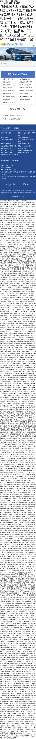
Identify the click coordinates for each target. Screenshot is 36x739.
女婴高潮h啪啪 (4, 703)
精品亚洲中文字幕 (25, 701)
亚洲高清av (22, 222)
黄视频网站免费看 (24, 510)
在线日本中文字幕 (10, 595)
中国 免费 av (24, 482)
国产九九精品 (15, 615)
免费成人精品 (7, 410)
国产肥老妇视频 (17, 548)
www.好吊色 (20, 297)
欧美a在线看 (25, 607)
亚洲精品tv (7, 466)
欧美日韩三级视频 (6, 587)
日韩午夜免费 (23, 249)
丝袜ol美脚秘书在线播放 (16, 677)
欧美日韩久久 (26, 629)
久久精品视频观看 (11, 232)
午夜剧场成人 (28, 534)
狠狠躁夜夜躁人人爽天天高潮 (21, 363)
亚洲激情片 (15, 410)
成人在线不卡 (31, 508)
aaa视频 (21, 544)
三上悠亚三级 (31, 329)
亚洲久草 (13, 575)
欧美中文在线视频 (23, 494)
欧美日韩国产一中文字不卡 (12, 212)
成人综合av (17, 730)
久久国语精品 (15, 569)
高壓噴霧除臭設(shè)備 (26, 82)
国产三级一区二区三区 (27, 605)
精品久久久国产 (29, 645)
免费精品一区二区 (22, 526)
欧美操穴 (11, 720)
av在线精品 (31, 313)
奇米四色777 (15, 281)
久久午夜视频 (6, 235)
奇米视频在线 (29, 228)
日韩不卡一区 (18, 369)
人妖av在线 (17, 349)
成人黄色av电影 (20, 673)
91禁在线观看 (3, 391)
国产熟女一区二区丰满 (23, 635)
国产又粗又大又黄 (30, 212)
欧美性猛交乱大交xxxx (21, 311)
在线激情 (6, 476)
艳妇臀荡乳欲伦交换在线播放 (21, 609)
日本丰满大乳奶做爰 (24, 428)
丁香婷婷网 (23, 456)
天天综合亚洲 (3, 261)
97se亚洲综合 (28, 297)
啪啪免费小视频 (18, 697)
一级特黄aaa (22, 498)
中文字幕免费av (15, 707)
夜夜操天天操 (14, 259)
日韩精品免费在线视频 (26, 506)
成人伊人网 (7, 226)
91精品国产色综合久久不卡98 (26, 480)
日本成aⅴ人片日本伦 (28, 238)
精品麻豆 (22, 303)
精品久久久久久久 (18, 279)
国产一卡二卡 (22, 474)
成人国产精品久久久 (12, 484)
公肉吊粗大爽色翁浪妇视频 (21, 705)
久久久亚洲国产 (11, 238)
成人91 (10, 355)
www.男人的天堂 (20, 717)
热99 (22, 341)
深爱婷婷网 (13, 659)
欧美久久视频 (18, 468)
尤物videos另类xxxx (22, 528)
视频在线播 (24, 464)
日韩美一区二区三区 (25, 569)
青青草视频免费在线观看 (6, 283)
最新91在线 (22, 546)
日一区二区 (16, 301)
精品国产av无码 (25, 269)
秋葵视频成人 (9, 412)
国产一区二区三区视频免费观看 (16, 669)
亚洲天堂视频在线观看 (20, 287)
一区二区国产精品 (15, 470)
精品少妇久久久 (17, 639)
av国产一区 (7, 486)
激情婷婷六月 (10, 436)
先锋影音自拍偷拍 (14, 732)
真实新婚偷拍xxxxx (13, 637)
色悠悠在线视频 (20, 683)
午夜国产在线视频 (22, 508)
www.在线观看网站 (18, 452)
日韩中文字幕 (9, 363)
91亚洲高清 (13, 478)
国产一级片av (5, 456)
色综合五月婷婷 (7, 281)
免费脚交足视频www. (21, 285)
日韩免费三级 (21, 645)
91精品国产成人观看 (26, 603)
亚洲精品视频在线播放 (25, 394)
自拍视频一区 (15, 460)
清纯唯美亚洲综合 (9, 343)
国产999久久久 (24, 591)
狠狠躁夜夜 (6, 237)
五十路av (21, 379)
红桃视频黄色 (3, 563)
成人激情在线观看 (16, 605)
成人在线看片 (30, 287)
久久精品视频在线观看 (10, 482)
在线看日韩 (29, 691)
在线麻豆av (7, 657)
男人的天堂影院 (18, 573)
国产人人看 (21, 267)
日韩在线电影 (12, 351)
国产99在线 (31, 528)
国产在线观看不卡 (24, 416)
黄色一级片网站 (24, 671)
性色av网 (32, 701)
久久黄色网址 (24, 349)
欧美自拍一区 (21, 675)
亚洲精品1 (8, 321)
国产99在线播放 (14, 494)
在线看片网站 (5, 353)
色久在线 (9, 627)
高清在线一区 (10, 404)
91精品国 (23, 514)
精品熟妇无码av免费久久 (14, 530)
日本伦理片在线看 (26, 434)
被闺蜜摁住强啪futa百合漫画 (20, 438)
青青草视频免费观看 (10, 738)
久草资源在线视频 (5, 520)
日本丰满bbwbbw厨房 (13, 261)
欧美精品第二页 (30, 685)
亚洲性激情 (22, 337)
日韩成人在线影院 (25, 261)
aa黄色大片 (11, 349)
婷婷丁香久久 (11, 683)
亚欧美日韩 (12, 224)
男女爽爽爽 (5, 550)
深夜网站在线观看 (26, 699)
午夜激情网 (14, 402)
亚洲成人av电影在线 (19, 667)
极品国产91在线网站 (15, 255)
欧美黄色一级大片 (30, 237)
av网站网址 (5, 695)
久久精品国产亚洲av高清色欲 (19, 241)
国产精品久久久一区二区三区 (8, 502)
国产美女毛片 (27, 373)
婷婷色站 (26, 245)
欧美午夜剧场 (14, 657)
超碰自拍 (32, 383)
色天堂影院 (19, 496)
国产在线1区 (3, 369)
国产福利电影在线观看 (25, 647)
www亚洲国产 (7, 367)
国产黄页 (23, 424)
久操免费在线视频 (15, 305)
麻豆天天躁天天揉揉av (6, 220)
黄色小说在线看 (8, 448)
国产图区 (21, 410)
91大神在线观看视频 (16, 333)
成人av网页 (18, 391)
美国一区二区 (24, 476)
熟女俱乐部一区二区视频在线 (24, 659)
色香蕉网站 (16, 591)
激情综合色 (17, 442)
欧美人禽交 (11, 287)
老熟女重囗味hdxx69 (7, 603)
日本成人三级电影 (19, 720)
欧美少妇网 (18, 619)
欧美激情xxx (24, 556)
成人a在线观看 (21, 585)
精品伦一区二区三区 (13, 383)
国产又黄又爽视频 (29, 478)
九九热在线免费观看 (11, 593)
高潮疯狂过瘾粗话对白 (25, 555)
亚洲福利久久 (21, 587)
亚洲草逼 (21, 637)
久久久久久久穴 (6, 450)
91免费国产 (27, 406)
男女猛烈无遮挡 (8, 488)
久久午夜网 (19, 629)
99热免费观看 (3, 496)
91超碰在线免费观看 (5, 277)
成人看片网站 (7, 526)
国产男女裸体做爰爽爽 (16, 418)
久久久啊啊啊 (5, 297)
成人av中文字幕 (31, 241)
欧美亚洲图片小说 (27, 333)
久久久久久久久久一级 (9, 506)
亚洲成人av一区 (26, 462)
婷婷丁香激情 (6, 689)
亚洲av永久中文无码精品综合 (16, 695)
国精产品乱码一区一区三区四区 (18, 313)
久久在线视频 (28, 345)
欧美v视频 (7, 305)
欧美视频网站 (13, 295)
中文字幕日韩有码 (15, 520)
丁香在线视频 (22, 522)
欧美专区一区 (31, 281)
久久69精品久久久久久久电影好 (21, 627)
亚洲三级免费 (6, 339)
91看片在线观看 (27, 571)
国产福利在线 (22, 263)
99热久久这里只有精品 (28, 371)
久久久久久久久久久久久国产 (21, 490)
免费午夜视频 (15, 641)
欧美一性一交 (15, 357)
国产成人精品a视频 (5, 707)
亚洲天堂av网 (21, 430)
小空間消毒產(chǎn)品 (9, 85)
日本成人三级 (24, 235)
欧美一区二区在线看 (9, 673)
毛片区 (7, 732)
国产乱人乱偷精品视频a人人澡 (22, 687)
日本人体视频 (26, 468)
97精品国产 (13, 629)
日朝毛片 (22, 345)
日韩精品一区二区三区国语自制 (18, 561)
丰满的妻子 (22, 685)
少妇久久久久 (29, 253)
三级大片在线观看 (18, 681)
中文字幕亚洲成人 (30, 546)
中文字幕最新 (23, 732)
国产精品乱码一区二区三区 (21, 385)
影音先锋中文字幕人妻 (30, 550)
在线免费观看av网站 (18, 446)
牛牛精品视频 (5, 406)
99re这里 (20, 484)
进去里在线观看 (7, 615)
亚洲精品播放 (21, 237)
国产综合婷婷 (16, 699)
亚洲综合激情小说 (23, 504)
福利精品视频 (14, 226)
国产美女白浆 (6, 458)
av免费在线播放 (21, 351)
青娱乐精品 (3, 510)
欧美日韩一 (3, 404)
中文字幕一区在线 (18, 422)
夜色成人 (19, 295)
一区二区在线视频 (12, 253)
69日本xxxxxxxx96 (16, 321)
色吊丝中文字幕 (4, 558)
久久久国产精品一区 (12, 396)
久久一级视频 (14, 450)
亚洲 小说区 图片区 (25, 615)
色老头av (4, 555)
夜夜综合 (12, 518)
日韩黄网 (18, 518)
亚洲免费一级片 (29, 353)
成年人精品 (30, 305)
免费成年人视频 (4, 214)
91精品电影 (14, 691)
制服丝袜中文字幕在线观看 (7, 434)
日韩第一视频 (9, 293)
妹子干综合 (10, 387)
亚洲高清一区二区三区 (13, 544)
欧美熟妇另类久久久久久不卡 (27, 218)
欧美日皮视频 (10, 619)
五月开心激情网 (24, 271)
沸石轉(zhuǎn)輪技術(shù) (16, 115)
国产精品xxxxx (18, 633)
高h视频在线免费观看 (14, 552)
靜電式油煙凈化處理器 (9, 96)
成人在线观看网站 (8, 609)
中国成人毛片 (6, 269)
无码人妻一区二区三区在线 (28, 432)
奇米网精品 (7, 498)
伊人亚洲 (6, 430)
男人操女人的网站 (5, 218)
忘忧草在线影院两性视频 (27, 631)
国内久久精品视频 (23, 216)
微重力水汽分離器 (7, 88)
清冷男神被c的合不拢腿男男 (11, 416)
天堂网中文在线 (7, 508)
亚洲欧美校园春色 (8, 490)
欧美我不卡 (15, 222)
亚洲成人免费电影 (21, 540)
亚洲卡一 (27, 436)
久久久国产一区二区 (12, 583)
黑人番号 (14, 587)
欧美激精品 (28, 222)
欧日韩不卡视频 (8, 536)
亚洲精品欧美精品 (6, 579)
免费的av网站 (3, 613)
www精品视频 (25, 359)
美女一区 (22, 426)
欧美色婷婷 (6, 629)
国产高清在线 (7, 377)
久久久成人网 (7, 641)
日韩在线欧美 (24, 520)
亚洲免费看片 (5, 418)
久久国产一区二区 (12, 480)
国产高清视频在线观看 (27, 665)
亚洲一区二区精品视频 (18, 579)
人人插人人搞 (13, 736)
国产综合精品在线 (6, 569)
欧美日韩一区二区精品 (15, 512)
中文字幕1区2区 (22, 397)
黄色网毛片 (31, 216)
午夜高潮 (6, 645)
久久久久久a (17, 500)
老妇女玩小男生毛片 (21, 655)
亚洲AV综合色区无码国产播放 (20, 613)
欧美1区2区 (4, 637)
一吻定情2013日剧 (25, 711)
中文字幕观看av (25, 408)
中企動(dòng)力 (18, 192)
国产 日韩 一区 (27, 289)
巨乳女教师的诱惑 (8, 699)
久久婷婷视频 (6, 361)
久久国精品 (30, 277)
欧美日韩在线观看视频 (29, 681)
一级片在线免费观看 (12, 555)
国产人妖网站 (3, 530)
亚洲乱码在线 (10, 510)
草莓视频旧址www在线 (25, 611)
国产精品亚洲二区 (30, 426)
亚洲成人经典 (7, 357)
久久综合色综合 (21, 691)
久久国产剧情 (14, 466)
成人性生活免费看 (11, 585)
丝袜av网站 (14, 361)
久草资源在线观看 (15, 235)
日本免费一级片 (14, 498)
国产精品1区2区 (14, 218)
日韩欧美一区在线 (27, 597)
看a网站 (4, 452)
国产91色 (9, 524)
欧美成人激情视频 (26, 730)
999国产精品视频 (28, 410)
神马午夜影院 (28, 458)
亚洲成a (18, 506)
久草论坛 (23, 552)
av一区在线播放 (8, 327)
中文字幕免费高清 (28, 279)
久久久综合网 (18, 273)
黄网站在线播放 (29, 695)
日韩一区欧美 (15, 303)
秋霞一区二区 (30, 263)
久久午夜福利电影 (12, 299)
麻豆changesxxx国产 (12, 216)
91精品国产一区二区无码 (14, 251)
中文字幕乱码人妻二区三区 (16, 245)
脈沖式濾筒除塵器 (7, 93)
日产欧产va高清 (30, 291)
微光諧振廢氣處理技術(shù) (8, 146)
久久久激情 (32, 494)
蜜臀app (11, 625)
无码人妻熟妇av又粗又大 (8, 631)
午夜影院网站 (3, 722)
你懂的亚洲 (32, 518)
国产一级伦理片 (16, 432)
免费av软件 (10, 422)
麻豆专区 (11, 573)
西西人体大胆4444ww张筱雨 (12, 514)
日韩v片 (10, 639)
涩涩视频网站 (29, 265)
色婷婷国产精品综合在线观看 (13, 565)
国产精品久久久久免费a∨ (10, 528)
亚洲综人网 (7, 241)
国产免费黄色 (19, 478)
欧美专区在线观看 (15, 458)
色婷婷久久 (27, 544)
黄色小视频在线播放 (8, 709)
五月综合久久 (30, 444)
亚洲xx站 (12, 464)
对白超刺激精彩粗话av (26, 707)
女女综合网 (15, 524)
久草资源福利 (11, 717)
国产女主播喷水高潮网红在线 (20, 542)
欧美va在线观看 (4, 385)
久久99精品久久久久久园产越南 (22, 651)
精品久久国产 (5, 345)
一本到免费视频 (23, 450)
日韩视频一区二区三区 (8, 273)
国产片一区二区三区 (12, 454)
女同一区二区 (21, 402)
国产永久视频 (5, 295)
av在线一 (16, 510)
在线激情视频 (15, 377)
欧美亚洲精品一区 (20, 224)
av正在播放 (9, 289)
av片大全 (25, 375)
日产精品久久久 (7, 589)
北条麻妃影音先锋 (27, 496)
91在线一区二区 (18, 709)
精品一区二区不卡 (15, 269)
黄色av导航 (13, 285)
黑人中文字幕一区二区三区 (18, 331)
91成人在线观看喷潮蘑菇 (17, 339)
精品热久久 (5, 567)
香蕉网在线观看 (27, 679)
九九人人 (15, 488)
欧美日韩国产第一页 (21, 329)
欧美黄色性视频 (8, 438)
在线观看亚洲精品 (27, 230)
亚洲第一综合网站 (29, 452)
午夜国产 (17, 671)
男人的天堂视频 (16, 341)
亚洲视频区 (28, 488)
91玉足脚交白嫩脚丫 (24, 257)
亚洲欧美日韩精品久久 (16, 571)
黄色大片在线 (29, 675)
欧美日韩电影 (15, 534)
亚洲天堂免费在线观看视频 (17, 353)
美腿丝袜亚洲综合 (24, 538)
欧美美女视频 (26, 295)
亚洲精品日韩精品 (23, 299)
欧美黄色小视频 (23, 281)
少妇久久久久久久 (22, 361)
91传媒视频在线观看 (16, 532)
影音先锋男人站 (28, 341)
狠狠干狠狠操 (11, 365)
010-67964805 (8, 167)
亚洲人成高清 (9, 408)
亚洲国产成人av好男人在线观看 (18, 325)
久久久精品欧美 (16, 649)
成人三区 (32, 510)
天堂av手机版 (7, 607)
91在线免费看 (14, 397)
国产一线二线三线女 (15, 424)
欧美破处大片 (3, 287)
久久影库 (31, 438)
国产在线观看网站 (14, 456)
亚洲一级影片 (9, 279)
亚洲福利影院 (23, 357)
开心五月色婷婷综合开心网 (24, 736)
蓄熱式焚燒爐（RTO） (9, 99)
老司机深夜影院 (11, 492)
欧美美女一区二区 (19, 436)
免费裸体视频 (23, 301)
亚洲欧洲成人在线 (20, 243)
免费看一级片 (5, 285)
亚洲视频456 (11, 468)
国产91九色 (10, 347)
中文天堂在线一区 (8, 693)
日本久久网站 (31, 575)
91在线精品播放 (9, 671)
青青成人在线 (22, 524)
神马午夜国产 (10, 661)
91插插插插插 (5, 494)
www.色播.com (6, 518)
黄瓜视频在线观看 (14, 444)
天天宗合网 (7, 726)
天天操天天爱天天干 (15, 665)
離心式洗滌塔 (6, 82)
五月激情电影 (15, 277)
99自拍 (10, 613)
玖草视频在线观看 (14, 345)
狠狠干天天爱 (14, 522)
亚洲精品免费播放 (21, 502)
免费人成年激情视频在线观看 (26, 317)
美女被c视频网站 (13, 611)
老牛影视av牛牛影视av (19, 265)
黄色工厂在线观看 (11, 679)
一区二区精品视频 (5, 464)
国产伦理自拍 (22, 444)
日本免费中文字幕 (9, 500)
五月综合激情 (10, 730)
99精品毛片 (10, 681)
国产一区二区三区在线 (6, 548)
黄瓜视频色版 (18, 728)
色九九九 (26, 558)
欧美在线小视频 (26, 619)
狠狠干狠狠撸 (25, 530)
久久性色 (25, 275)
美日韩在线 (6, 424)
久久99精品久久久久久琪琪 (19, 400)
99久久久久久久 (12, 335)
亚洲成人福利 (9, 599)
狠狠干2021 (11, 567)
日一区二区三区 (4, 552)
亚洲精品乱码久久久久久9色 (16, 601)
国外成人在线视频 (16, 367)
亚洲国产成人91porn (12, 394)
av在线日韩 (20, 679)
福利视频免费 (18, 661)
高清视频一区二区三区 (16, 597)
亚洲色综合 (30, 653)
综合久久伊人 (18, 567)
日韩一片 (26, 637)
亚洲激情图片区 (26, 617)
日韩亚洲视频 (30, 715)
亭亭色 (25, 563)
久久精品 (2, 565)
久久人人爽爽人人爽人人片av (19, 440)
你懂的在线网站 (9, 687)
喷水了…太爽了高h (24, 383)
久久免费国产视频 (19, 309)
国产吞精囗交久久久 (5, 331)
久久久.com (31, 728)
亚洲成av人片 (15, 538)
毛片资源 (5, 247)
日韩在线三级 (27, 210)
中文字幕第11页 (14, 428)
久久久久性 (12, 516)
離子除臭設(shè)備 (8, 79)
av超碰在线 (31, 301)
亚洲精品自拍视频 (17, 230)
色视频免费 (10, 701)
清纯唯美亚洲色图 (9, 667)
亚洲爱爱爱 (8, 341)
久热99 (31, 530)
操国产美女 (6, 734)
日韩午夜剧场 (16, 271)
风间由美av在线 (8, 591)
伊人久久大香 (16, 693)
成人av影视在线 (12, 563)
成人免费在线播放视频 (28, 512)
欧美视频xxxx (15, 711)
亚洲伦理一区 (30, 524)
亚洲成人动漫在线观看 (8, 309)
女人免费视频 (24, 293)
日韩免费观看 (28, 536)
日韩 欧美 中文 (8, 474)
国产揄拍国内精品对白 (27, 470)
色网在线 (9, 303)
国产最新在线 (14, 315)
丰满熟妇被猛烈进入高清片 (9, 381)
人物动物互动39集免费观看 (25, 315)
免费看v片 (29, 540)
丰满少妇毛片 (7, 538)
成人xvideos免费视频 (19, 283)
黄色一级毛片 (20, 335)
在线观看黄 (28, 335)
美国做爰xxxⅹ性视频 (16, 581)
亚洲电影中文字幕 (29, 720)
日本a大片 (15, 317)
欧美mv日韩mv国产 (16, 621)
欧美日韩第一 (13, 645)
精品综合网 (32, 705)
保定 (23, 192)
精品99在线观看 (30, 583)
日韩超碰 (22, 534)
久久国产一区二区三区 (11, 643)
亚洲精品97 (7, 605)
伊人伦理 (10, 722)
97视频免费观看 (14, 577)
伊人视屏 (20, 275)
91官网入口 (8, 534)
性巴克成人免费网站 (21, 575)
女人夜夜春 (28, 267)
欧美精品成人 (15, 647)
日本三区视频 (16, 412)
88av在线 (24, 273)
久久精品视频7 (22, 715)
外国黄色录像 (24, 518)
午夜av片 (20, 375)
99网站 (33, 611)
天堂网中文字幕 (27, 573)
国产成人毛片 (12, 540)
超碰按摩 (4, 422)
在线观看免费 (20, 724)
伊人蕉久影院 (11, 243)
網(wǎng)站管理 (29, 192)
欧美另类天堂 (31, 561)
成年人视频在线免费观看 (10, 267)
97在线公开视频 (6, 522)
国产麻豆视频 (31, 556)
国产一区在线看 (14, 406)
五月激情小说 (29, 243)
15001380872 (10, 165)
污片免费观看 (23, 377)
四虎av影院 (22, 689)
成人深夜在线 (16, 556)
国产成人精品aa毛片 (13, 247)
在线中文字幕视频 (19, 404)
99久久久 (24, 418)
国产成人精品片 (20, 365)
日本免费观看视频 (5, 577)
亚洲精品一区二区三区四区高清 (16, 228)
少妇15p (11, 385)
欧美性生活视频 (21, 323)
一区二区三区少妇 (30, 595)
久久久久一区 (22, 259)
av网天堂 (18, 631)
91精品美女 (32, 275)
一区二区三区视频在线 (11, 504)
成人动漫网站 (5, 736)
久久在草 (29, 311)
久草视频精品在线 (17, 289)
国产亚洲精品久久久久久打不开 (20, 589)
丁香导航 (4, 394)
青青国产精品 (12, 214)
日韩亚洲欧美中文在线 (19, 220)
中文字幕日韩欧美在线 (26, 442)
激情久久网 (6, 478)
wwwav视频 (22, 488)
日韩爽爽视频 (23, 460)
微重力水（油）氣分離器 (26, 90)
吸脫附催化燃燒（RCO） (26, 88)
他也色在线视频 (7, 460)
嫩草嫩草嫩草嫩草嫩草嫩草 (16, 550)
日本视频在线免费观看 (24, 466)
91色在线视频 (31, 285)
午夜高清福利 (28, 683)
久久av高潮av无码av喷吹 (13, 653)
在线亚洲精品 (26, 484)
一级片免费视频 (4, 512)
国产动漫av (23, 305)
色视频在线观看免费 (10, 713)
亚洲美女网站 (5, 325)
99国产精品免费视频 (26, 649)
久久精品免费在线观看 (23, 232)
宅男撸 (19, 482)
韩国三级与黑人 (17, 617)
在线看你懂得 (13, 430)
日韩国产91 (16, 474)
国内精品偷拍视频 (30, 402)
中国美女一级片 (30, 259)
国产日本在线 (3, 683)
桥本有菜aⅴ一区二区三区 (20, 327)
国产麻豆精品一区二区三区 (16, 558)
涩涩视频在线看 (13, 375)
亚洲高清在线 (9, 617)
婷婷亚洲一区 (31, 389)
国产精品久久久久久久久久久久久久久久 (22, 726)
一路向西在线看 (6, 691)
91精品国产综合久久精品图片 (9, 291)
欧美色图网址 (5, 665)
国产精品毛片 (3, 349)
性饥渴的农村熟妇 (27, 621)
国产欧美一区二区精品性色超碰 (12, 371)
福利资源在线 (21, 291)
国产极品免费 (30, 498)
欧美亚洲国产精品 (9, 337)
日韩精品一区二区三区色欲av (24, 214)
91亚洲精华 (23, 653)
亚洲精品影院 (28, 717)
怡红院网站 (20, 563)
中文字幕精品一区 (26, 639)
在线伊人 (7, 259)
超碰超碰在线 (16, 408)
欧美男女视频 (21, 583)
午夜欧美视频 (5, 659)
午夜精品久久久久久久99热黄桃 (10, 249)
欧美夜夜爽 (32, 363)
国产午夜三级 (9, 265)
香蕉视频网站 (7, 400)
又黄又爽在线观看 (13, 703)
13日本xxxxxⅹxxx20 (18, 373)
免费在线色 (28, 472)
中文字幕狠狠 (10, 705)
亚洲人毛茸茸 (28, 365)
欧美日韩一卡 (14, 257)
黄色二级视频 (6, 402)
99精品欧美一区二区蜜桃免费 (21, 448)
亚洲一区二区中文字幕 (22, 516)
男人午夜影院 (28, 669)
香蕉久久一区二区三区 (8, 414)
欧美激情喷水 (25, 321)
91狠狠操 (14, 508)
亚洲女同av (29, 424)
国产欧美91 (26, 709)
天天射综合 (10, 452)
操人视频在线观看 (19, 414)
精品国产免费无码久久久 (18, 472)
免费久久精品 (16, 293)
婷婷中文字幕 (24, 367)
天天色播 (27, 673)
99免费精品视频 (14, 546)
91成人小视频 (9, 442)
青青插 (16, 379)
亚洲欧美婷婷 (6, 257)
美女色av (22, 212)
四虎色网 (4, 701)
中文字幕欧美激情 (6, 323)
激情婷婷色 (22, 226)
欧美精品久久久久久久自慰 (20, 420)
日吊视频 (24, 728)
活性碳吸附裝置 (24, 93)
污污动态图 (31, 361)
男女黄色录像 (5, 663)
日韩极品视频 (3, 365)
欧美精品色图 (31, 418)
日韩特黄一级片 (9, 633)
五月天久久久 (7, 432)
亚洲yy (33, 462)
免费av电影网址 (25, 412)
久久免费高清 (9, 556)
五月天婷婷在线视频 (14, 389)
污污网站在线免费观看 (25, 577)
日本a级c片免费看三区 (14, 426)
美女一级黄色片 (7, 649)
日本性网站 (17, 701)
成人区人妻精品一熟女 (26, 641)
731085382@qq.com (10, 169)
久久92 (16, 337)
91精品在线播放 (4, 516)
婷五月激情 (28, 713)
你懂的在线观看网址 (10, 623)
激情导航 (29, 655)
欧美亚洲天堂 (31, 440)
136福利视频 (22, 277)
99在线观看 (9, 446)
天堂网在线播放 (17, 599)
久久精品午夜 (5, 724)
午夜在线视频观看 (5, 597)
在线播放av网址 (30, 514)
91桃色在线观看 (13, 275)
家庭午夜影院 (13, 297)
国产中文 (30, 482)
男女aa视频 (3, 585)
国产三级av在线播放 (21, 492)
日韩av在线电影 (13, 675)
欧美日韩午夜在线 (6, 621)
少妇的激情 (16, 722)
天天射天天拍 (3, 243)
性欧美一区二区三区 (24, 657)
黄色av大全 (11, 319)
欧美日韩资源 (25, 532)
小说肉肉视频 (11, 496)
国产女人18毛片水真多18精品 (19, 486)
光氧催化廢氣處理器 (25, 99)
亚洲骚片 (28, 351)
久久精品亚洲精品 (27, 581)
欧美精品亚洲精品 (17, 607)
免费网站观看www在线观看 (24, 623)
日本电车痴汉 (21, 253)
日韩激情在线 (20, 713)
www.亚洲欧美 (12, 329)
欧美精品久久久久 (5, 428)
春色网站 (18, 464)
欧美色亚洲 (11, 728)
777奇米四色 (13, 724)
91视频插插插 (28, 226)
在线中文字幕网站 (24, 247)
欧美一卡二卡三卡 (11, 635)
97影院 (15, 536)
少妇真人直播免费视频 (6, 420)
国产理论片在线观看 (15, 476)
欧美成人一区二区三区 (11, 715)
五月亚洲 (15, 347)
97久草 (23, 458)
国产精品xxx (25, 565)
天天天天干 (18, 434)
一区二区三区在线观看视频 (11, 685)
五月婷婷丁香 (6, 575)
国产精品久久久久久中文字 (20, 387)
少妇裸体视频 (10, 369)
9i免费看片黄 (20, 536)
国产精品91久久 (24, 722)
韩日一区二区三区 (29, 579)
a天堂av (32, 269)
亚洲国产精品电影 (24, 307)
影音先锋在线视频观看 (8, 379)
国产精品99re (28, 339)
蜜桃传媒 (4, 627)
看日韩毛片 (19, 238)
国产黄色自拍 (31, 563)
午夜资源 (14, 323)
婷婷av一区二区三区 (7, 462)
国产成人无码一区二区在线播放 (27, 347)
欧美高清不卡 (7, 222)
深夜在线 (14, 526)
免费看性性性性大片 (27, 251)
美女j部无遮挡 (13, 237)
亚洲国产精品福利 (27, 369)
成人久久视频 (8, 230)
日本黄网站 (31, 500)
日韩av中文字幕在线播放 (25, 703)
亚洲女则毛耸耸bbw (19, 319)
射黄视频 (4, 619)
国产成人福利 (24, 389)
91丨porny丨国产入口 (23, 593)
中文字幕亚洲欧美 (29, 309)
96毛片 (11, 663)
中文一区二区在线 (29, 396)
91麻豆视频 (25, 500)
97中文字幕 (29, 283)
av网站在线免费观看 (22, 381)
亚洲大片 (6, 675)
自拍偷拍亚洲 (28, 601)
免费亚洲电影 (30, 331)
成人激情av (11, 391)
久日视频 (21, 406)
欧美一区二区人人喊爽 (15, 359)
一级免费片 (10, 301)
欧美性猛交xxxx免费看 (20, 663)
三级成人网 (3, 238)
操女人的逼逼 (14, 689)
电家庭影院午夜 (17, 462)
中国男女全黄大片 (20, 595)
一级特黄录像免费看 (23, 643)
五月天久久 (32, 367)
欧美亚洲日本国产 (14, 307)
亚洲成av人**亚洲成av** (16, 210)
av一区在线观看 (7, 711)
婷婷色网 (12, 734)
